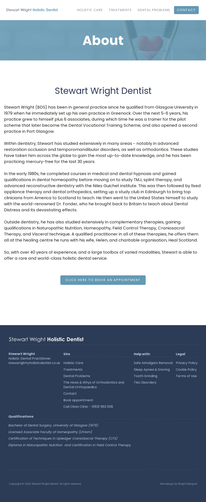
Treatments (120, 10)
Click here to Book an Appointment (103, 280)
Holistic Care (90, 10)
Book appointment (78, 400)
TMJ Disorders (145, 382)
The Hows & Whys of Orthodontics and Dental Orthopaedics (93, 384)
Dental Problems (154, 10)
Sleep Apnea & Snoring (152, 369)
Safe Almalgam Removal (153, 363)
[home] (32, 10)
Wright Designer (187, 483)
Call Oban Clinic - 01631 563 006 (88, 407)
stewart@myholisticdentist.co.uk (34, 363)
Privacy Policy (187, 363)
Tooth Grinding (145, 376)
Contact (70, 393)
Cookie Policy (186, 369)
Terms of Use (186, 376)
